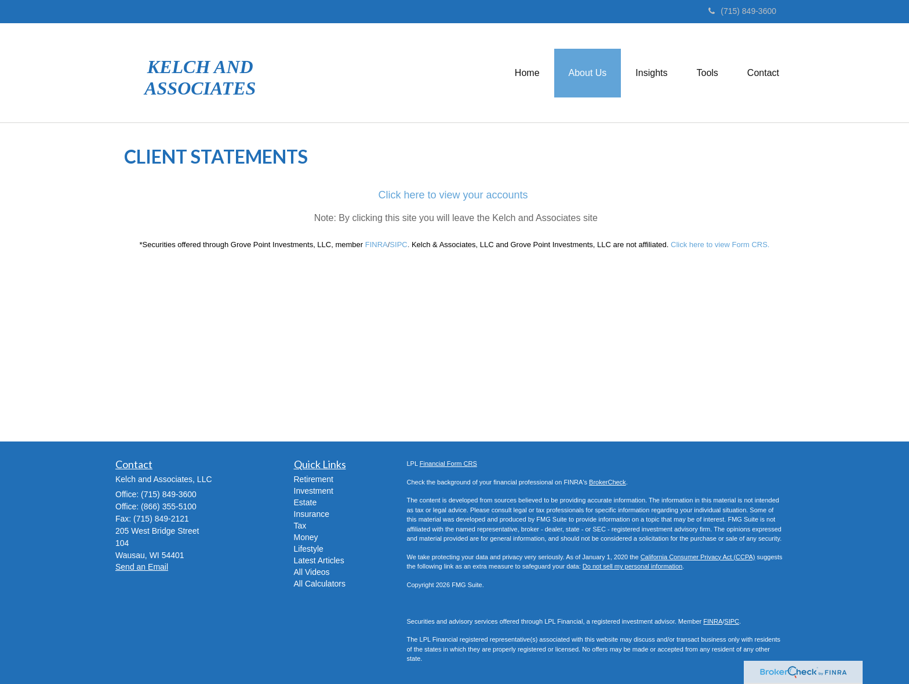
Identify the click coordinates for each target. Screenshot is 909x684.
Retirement (313, 479)
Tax (300, 525)
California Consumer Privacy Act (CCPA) (698, 556)
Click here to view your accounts (453, 195)
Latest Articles (319, 560)
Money (306, 537)
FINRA (712, 621)
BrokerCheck (607, 482)
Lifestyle (308, 548)
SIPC (731, 621)
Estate (305, 502)
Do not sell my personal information (632, 566)
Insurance (311, 514)
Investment (313, 490)
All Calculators (320, 583)
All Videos (312, 572)
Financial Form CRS (448, 463)
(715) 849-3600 (742, 11)
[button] (587, 73)
